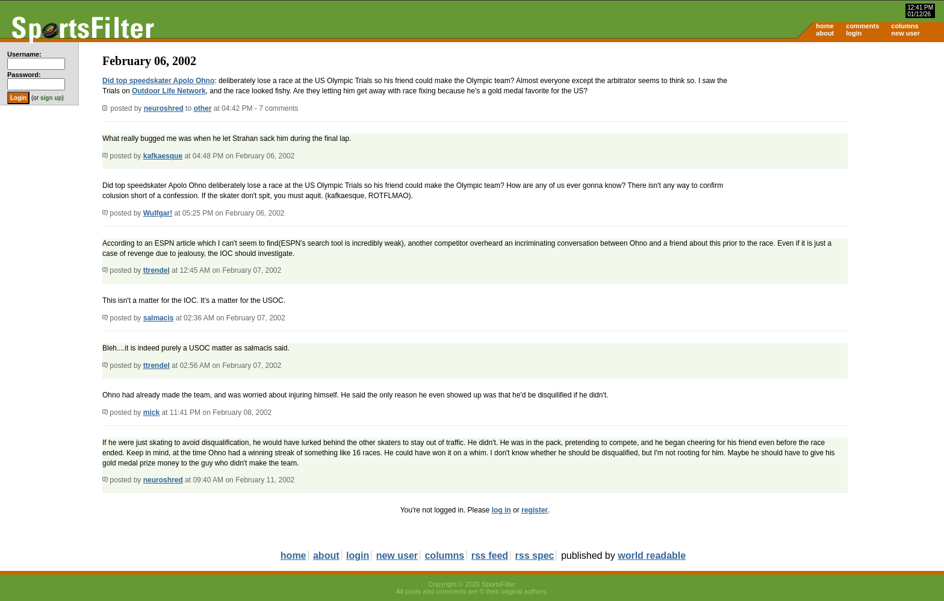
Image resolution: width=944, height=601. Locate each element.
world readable (652, 555)
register (534, 510)
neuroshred (164, 108)
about (825, 33)
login (854, 33)
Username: (24, 54)
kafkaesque (162, 156)
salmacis (158, 318)
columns (904, 26)
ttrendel (156, 270)
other (202, 108)
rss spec (534, 555)
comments (862, 26)
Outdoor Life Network (169, 91)
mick (151, 412)
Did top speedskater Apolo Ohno (158, 80)
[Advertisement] (842, 136)
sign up (51, 98)
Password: (24, 74)
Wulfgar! (157, 213)
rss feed (489, 555)
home (824, 26)
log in (501, 510)
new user (905, 33)
